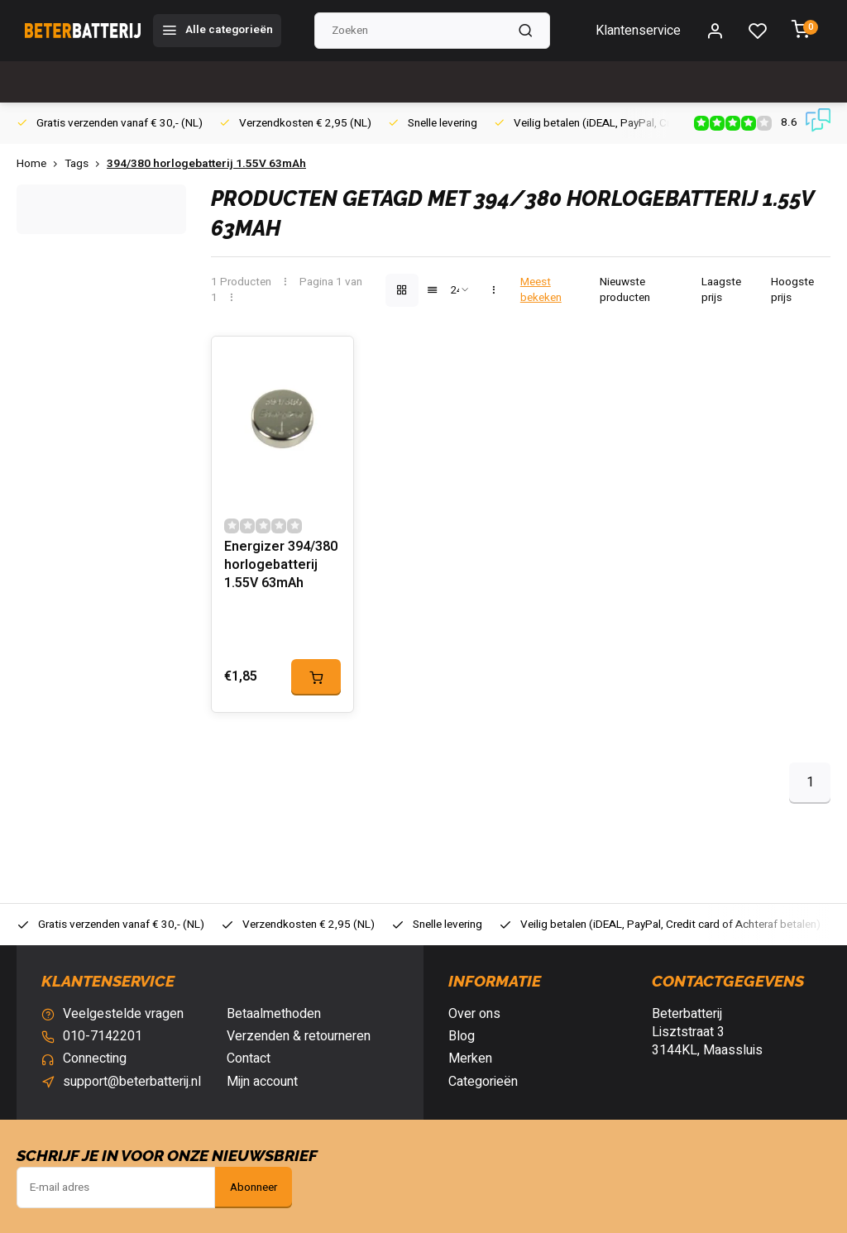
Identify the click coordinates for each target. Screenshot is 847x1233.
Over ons (474, 1014)
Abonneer (253, 1187)
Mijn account (262, 1082)
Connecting (95, 1058)
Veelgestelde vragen (123, 1014)
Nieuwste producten (625, 290)
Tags (86, 164)
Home (41, 164)
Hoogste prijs (792, 290)
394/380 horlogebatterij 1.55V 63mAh (206, 164)
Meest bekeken (541, 290)
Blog (461, 1036)
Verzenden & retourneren (299, 1036)
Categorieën (483, 1082)
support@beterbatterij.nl (132, 1082)
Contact (248, 1058)
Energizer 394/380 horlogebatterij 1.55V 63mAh (280, 566)
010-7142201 (102, 1036)
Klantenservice (638, 31)
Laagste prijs (721, 290)
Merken (470, 1058)
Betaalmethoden (274, 1014)
